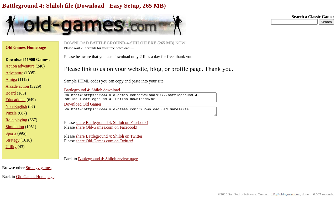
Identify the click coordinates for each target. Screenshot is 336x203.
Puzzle (11, 113)
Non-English (16, 106)
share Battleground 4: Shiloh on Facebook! (112, 125)
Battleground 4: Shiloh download (92, 90)
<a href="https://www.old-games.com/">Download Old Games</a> (149, 113)
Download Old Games (83, 105)
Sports (11, 133)
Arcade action (17, 86)
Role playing (16, 120)
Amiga (11, 79)
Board (11, 93)
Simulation (15, 126)
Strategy (12, 140)
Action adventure (20, 66)
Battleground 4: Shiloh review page (108, 162)
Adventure (14, 73)
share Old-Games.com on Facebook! (107, 130)
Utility (11, 146)
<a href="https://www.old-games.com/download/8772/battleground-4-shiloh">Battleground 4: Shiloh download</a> (149, 97)
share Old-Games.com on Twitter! (104, 144)
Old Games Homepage (35, 180)
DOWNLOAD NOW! (125, 43)
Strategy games (38, 171)
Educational (15, 99)
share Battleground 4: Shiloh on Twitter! (110, 139)
